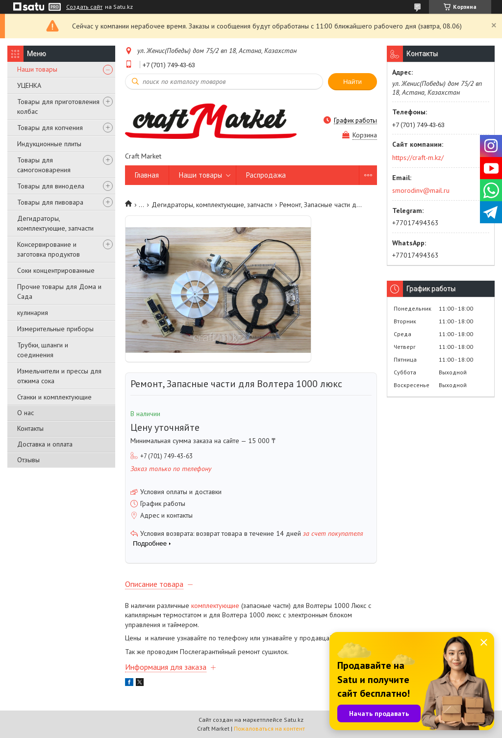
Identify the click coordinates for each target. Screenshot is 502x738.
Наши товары (37, 69)
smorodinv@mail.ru (421, 190)
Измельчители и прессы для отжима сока (59, 376)
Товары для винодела (50, 186)
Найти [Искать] (352, 81)
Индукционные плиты (49, 143)
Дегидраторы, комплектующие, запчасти (55, 223)
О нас (25, 412)
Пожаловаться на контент (269, 728)
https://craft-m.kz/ (418, 157)
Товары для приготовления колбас (58, 106)
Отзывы (28, 459)
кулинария (32, 312)
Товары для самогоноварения (44, 165)
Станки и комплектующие (54, 397)
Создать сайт (84, 6)
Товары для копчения (50, 127)
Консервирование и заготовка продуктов (48, 249)
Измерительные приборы (55, 328)
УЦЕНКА (29, 85)
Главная (147, 175)
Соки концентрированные (56, 270)
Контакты (30, 428)
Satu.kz (293, 719)
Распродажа (266, 175)
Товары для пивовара (50, 202)
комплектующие (215, 605)
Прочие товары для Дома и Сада (59, 291)
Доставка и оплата (45, 444)
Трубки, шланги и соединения (42, 350)
